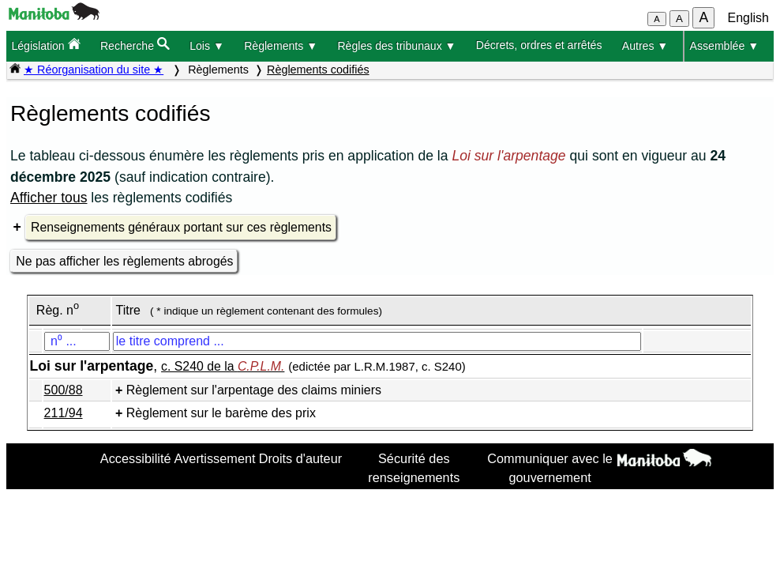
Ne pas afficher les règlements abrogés (124, 261)
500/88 (63, 390)
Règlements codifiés (318, 69)
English (748, 17)
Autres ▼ (645, 46)
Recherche (135, 44)
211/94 (63, 413)
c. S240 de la (222, 366)
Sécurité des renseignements (413, 467)
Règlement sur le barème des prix (221, 413)
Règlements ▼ (280, 46)
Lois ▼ (206, 46)
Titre (128, 310)
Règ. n (57, 310)
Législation (45, 44)
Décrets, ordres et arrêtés (539, 45)
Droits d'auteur (301, 458)
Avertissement (215, 458)
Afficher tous (48, 197)
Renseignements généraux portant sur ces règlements (181, 227)
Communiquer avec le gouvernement (550, 467)
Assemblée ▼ (724, 46)
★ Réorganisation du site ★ (93, 69)
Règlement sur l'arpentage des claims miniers (253, 390)
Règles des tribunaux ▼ (396, 46)
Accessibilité (135, 458)
